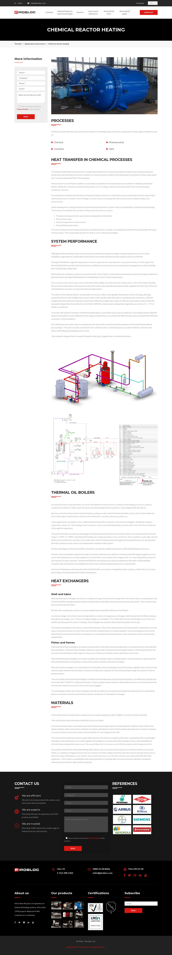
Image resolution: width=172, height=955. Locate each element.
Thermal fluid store (109, 12)
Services (80, 12)
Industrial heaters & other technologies (64, 12)
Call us (19, 3)
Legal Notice (71, 947)
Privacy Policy (22, 109)
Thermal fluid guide (124, 12)
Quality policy (98, 947)
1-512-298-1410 (65, 873)
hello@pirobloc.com (38, 3)
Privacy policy (84, 947)
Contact (149, 12)
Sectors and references (93, 12)
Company (49, 12)
